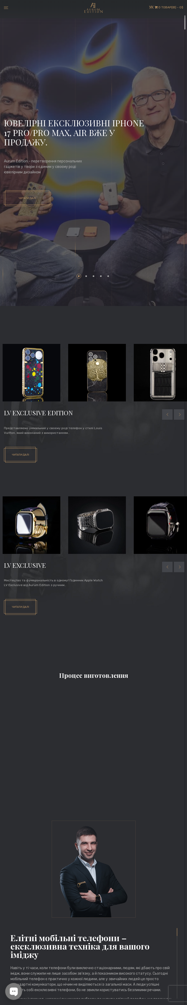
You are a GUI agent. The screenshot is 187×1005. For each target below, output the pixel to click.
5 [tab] (108, 276)
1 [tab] (79, 276)
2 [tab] (86, 276)
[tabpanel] (93, 162)
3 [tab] (93, 276)
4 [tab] (101, 276)
